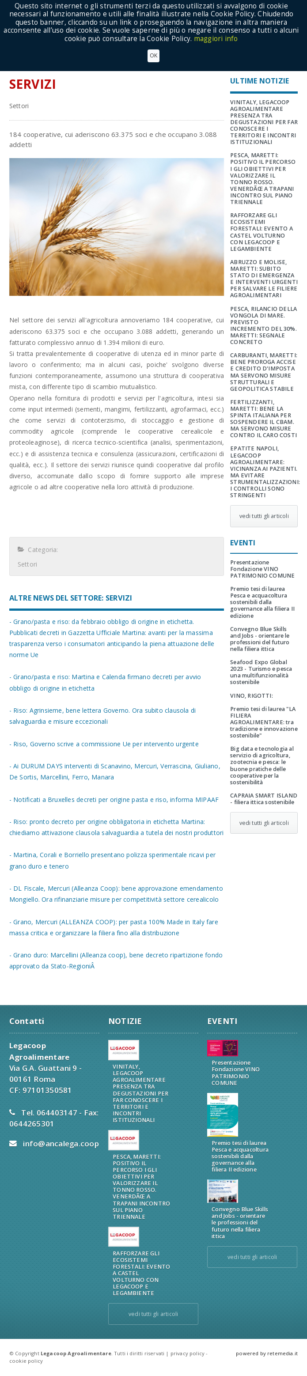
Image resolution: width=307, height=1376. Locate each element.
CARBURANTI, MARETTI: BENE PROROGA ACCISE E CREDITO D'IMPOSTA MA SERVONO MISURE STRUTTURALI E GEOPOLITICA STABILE (263, 372)
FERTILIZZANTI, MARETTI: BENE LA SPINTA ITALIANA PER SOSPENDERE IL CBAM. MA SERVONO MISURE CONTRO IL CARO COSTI (263, 418)
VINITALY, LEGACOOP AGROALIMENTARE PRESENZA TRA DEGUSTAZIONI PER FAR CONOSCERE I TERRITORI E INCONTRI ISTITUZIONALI (264, 122)
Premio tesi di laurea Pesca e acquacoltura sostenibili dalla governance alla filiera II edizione (262, 602)
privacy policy (188, 1353)
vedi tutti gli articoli (264, 516)
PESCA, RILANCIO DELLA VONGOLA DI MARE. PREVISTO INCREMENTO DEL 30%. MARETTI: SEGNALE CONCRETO (263, 325)
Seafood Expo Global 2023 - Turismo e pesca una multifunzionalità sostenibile (261, 672)
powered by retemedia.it (267, 1353)
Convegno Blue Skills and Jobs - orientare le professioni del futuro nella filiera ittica (259, 639)
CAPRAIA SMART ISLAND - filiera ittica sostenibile (263, 799)
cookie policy (26, 1360)
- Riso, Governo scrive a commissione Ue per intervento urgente (104, 744)
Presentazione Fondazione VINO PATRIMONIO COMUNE (262, 569)
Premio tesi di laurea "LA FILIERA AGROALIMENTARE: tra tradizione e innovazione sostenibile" (264, 722)
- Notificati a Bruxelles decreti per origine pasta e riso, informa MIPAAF (114, 799)
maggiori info (216, 38)
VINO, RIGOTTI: (251, 695)
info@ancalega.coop (61, 1143)
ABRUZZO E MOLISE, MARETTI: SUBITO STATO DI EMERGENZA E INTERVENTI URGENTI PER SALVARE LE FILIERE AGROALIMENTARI (264, 278)
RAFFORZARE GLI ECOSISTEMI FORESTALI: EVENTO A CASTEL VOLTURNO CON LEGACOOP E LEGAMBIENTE (261, 232)
